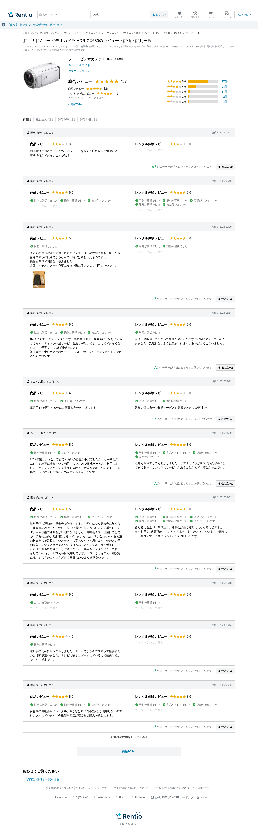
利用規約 (80, 788)
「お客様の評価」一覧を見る (41, 779)
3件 (225, 101)
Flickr (120, 797)
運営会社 (144, 788)
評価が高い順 (66, 119)
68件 (225, 86)
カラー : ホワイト (79, 65)
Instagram (101, 797)
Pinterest (138, 797)
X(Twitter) (80, 797)
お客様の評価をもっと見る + (129, 737)
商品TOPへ (75, 104)
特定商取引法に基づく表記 (59, 788)
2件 (225, 96)
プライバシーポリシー (99, 788)
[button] (39, 279)
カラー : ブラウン (79, 70)
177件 (224, 81)
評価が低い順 (88, 119)
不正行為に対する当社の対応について (171, 788)
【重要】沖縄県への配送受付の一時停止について (38, 24)
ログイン (159, 14)
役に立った (225, 166)
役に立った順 (44, 119)
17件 (225, 91)
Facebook (58, 797)
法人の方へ (245, 14)
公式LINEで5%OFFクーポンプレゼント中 (179, 797)
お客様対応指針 (201, 788)
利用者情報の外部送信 (125, 788)
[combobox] (69, 14)
